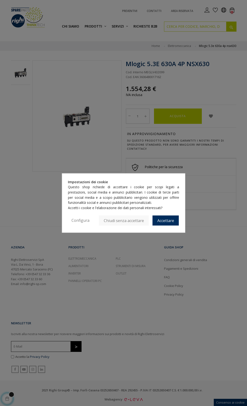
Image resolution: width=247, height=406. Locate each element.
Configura (80, 220)
